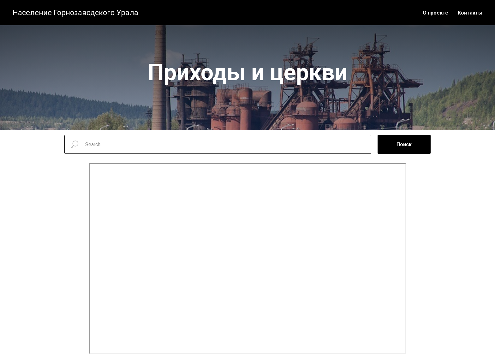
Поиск (404, 144)
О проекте (435, 13)
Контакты (470, 13)
